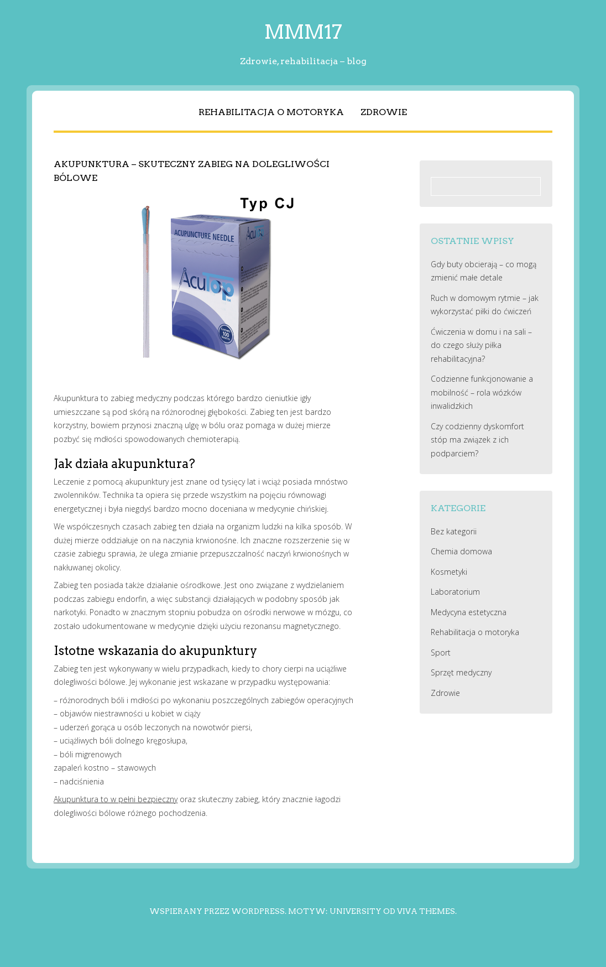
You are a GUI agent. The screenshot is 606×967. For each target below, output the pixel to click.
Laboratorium (455, 591)
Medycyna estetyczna (468, 612)
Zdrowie (384, 112)
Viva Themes (426, 911)
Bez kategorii (454, 531)
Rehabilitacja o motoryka (271, 112)
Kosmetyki (449, 571)
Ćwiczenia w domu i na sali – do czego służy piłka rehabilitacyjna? (481, 345)
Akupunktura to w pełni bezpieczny (115, 799)
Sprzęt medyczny (461, 672)
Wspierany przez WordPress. (217, 911)
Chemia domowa (461, 551)
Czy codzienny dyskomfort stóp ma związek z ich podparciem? (477, 440)
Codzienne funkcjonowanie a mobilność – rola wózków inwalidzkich (482, 392)
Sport (441, 652)
